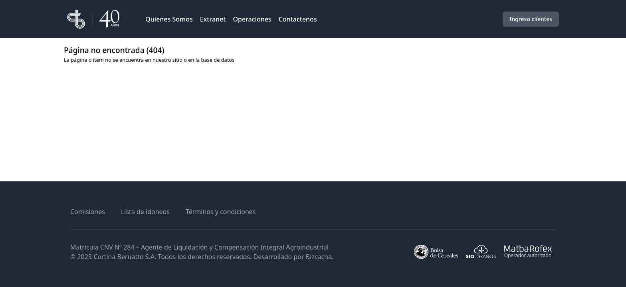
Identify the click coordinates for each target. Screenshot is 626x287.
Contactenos (298, 19)
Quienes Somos (169, 19)
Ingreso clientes (530, 19)
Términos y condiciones (221, 211)
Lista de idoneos (145, 211)
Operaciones (252, 19)
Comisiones (87, 211)
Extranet (213, 19)
